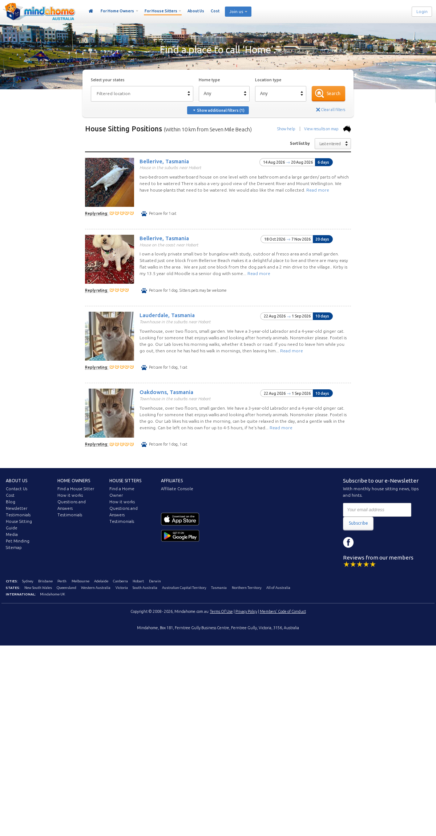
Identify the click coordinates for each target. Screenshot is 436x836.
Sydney (27, 581)
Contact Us (16, 489)
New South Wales (38, 588)
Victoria (122, 588)
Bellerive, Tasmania (164, 161)
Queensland (66, 588)
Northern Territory (247, 588)
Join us (236, 11)
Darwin (155, 581)
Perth (61, 581)
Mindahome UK (52, 594)
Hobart (138, 581)
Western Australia (95, 588)
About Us (195, 11)
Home (91, 11)
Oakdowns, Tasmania (166, 392)
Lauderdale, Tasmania (167, 315)
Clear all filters (333, 109)
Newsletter (16, 508)
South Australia (145, 588)
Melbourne (80, 581)
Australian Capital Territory (184, 588)
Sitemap (14, 547)
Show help (286, 129)
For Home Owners (117, 11)
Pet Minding (17, 541)
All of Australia (278, 588)
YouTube (381, 542)
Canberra (120, 581)
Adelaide (101, 581)
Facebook (348, 542)
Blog (10, 502)
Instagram (364, 542)
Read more (317, 190)
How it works (70, 495)
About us (16, 480)
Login (422, 11)
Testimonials (18, 515)
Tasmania (219, 588)
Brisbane (45, 581)
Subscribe (358, 523)
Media (12, 534)
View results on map (327, 129)
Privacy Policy (246, 611)
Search (333, 93)
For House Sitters (161, 11)
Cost (215, 11)
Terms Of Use (221, 611)
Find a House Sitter (75, 489)
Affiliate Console (177, 489)
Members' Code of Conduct (283, 611)
